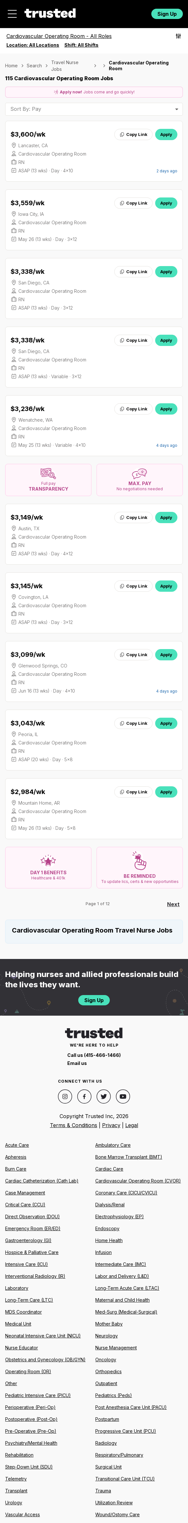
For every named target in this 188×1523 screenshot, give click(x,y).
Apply (166, 134)
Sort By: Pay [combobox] (25, 109)
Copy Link (133, 134)
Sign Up (167, 14)
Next (173, 904)
